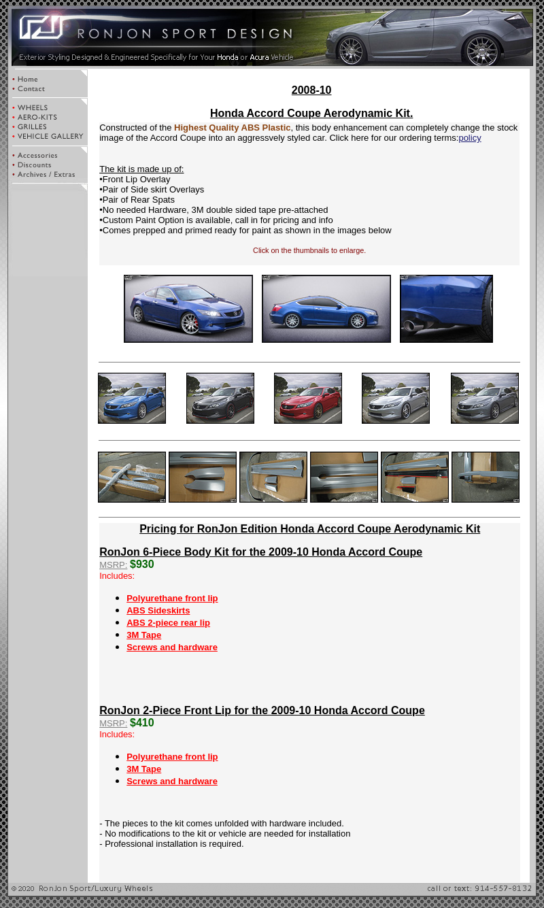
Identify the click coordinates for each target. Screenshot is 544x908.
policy (469, 138)
